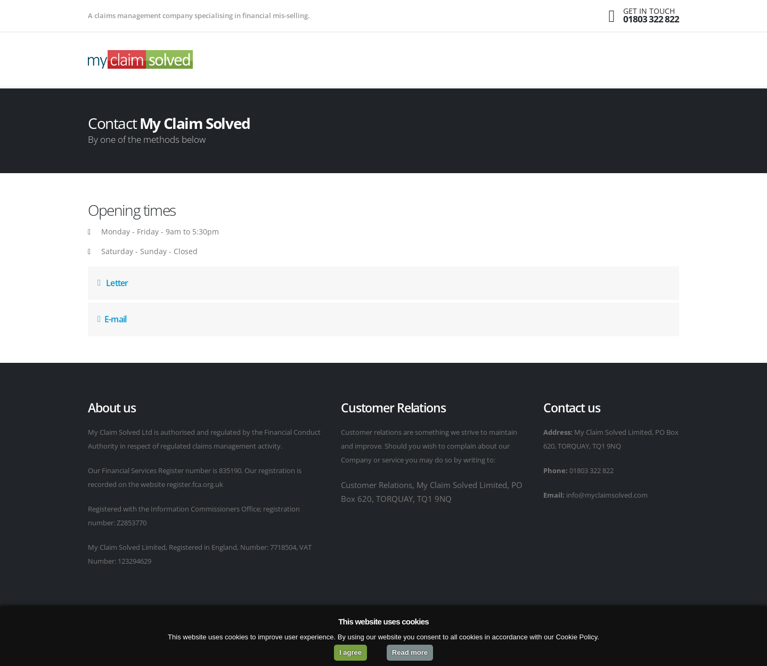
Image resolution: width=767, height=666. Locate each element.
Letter (112, 283)
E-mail (111, 319)
